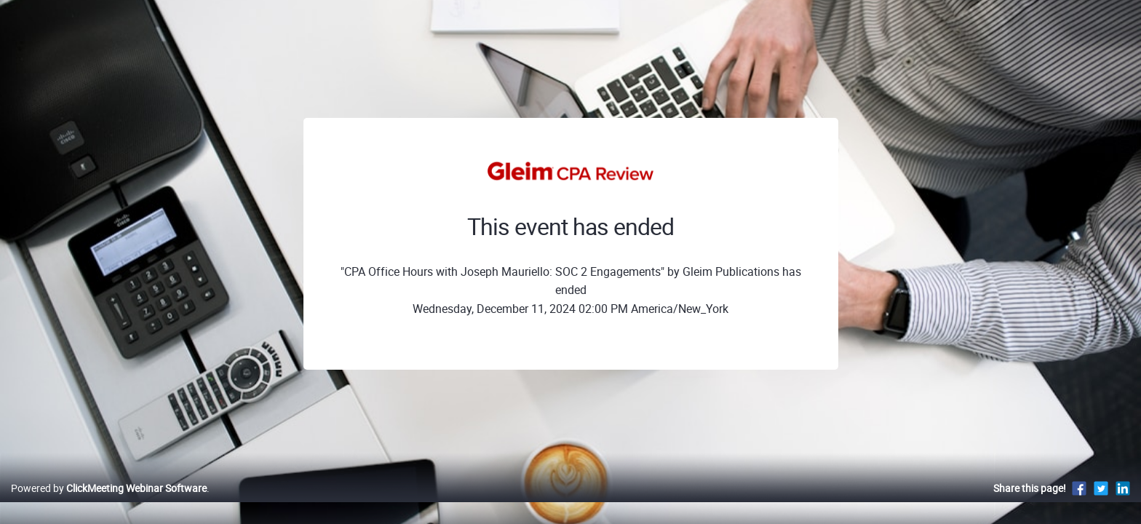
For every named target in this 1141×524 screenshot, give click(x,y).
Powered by (109, 503)
